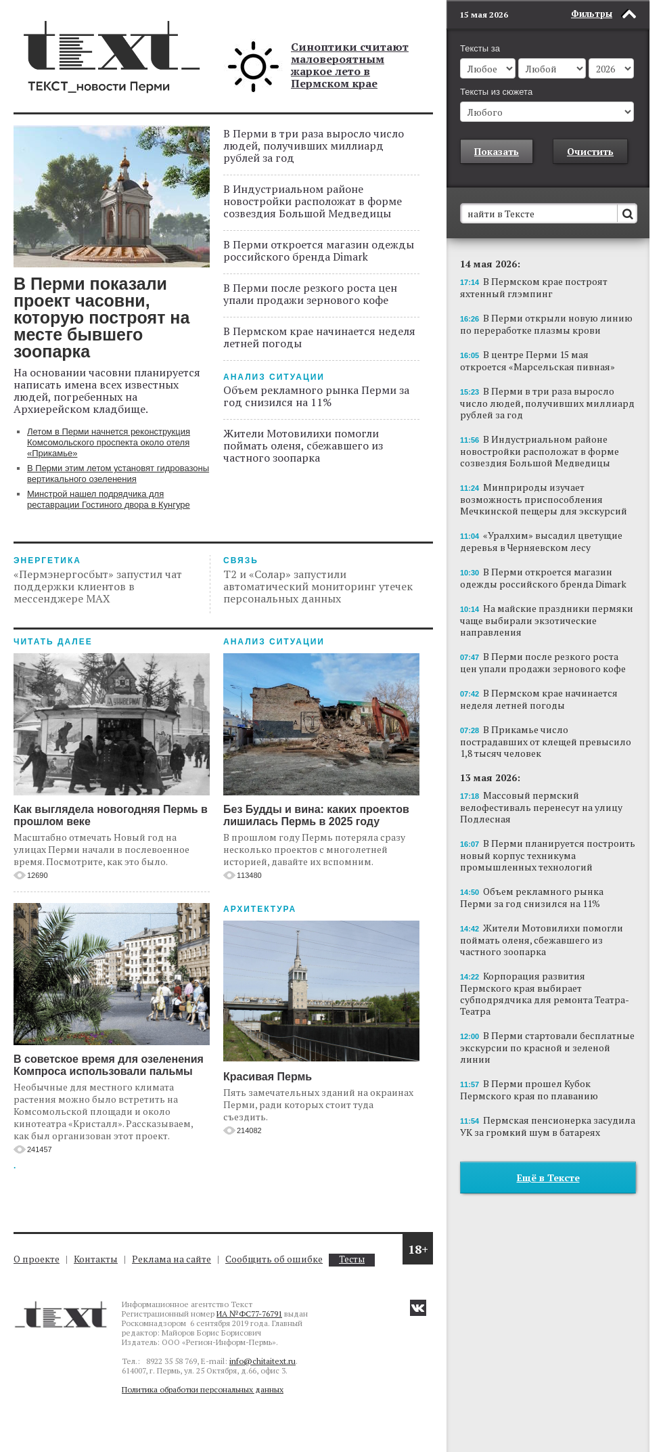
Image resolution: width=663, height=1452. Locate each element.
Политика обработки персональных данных (202, 1389)
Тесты (352, 1259)
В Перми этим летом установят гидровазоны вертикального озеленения (118, 473)
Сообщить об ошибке (274, 1258)
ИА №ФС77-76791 (249, 1313)
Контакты (96, 1258)
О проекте (37, 1258)
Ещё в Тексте (548, 1177)
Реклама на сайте (171, 1258)
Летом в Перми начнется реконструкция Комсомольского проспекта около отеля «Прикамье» (108, 442)
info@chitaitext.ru (262, 1361)
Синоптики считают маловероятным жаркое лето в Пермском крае (350, 65)
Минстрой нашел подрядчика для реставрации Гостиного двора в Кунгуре (108, 499)
